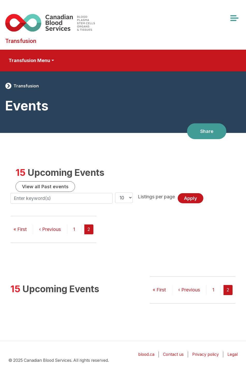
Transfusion (26, 85)
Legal (232, 354)
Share (206, 131)
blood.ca (146, 354)
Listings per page (156, 196)
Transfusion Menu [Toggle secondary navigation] (29, 60)
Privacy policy (205, 354)
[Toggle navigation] (234, 18)
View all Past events (45, 186)
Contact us (173, 354)
